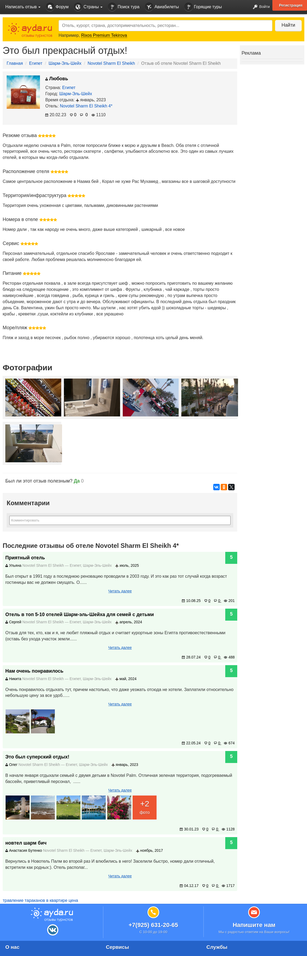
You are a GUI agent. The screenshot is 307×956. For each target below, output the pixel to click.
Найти (288, 25)
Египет (35, 63)
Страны (88, 7)
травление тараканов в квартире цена (40, 900)
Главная (15, 63)
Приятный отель (25, 557)
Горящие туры (203, 7)
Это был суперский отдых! (37, 757)
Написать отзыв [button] (22, 7)
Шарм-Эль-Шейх (64, 63)
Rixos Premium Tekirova (104, 35)
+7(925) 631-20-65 (153, 925)
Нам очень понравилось (34, 671)
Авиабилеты (162, 7)
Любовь (56, 78)
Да (77, 481)
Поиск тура (123, 7)
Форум (57, 7)
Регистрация (290, 5)
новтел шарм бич (26, 843)
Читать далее (120, 591)
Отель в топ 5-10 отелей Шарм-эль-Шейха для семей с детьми (79, 614)
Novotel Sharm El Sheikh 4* (86, 106)
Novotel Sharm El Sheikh (111, 63)
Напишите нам (254, 925)
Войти (260, 7)
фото (145, 806)
